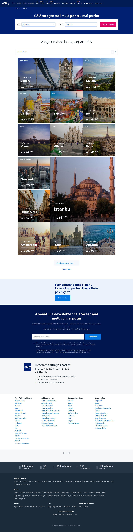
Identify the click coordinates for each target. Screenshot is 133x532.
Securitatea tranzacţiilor (103, 408)
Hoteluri (17, 416)
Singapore (66, 507)
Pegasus (71, 416)
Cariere (97, 411)
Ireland (98, 492)
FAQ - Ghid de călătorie (49, 426)
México (92, 481)
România (75, 496)
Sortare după (21, 52)
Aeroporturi (45, 416)
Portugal (63, 496)
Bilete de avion (28, 3)
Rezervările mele (100, 418)
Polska (56, 496)
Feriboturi (18, 423)
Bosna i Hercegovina (26, 492)
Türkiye (73, 507)
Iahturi (17, 421)
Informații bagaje (47, 423)
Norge (42, 496)
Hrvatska (92, 492)
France (79, 492)
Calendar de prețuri (47, 421)
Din (18, 24)
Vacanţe (49, 3)
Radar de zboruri (47, 406)
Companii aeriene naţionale (50, 411)
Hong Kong (51, 507)
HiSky (70, 406)
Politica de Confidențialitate (104, 421)
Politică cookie (100, 423)
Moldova (28, 496)
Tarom (70, 403)
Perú (112, 481)
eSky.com (62, 514)
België (16, 492)
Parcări (17, 436)
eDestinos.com (72, 514)
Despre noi (98, 401)
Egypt (16, 507)
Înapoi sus (66, 269)
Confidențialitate (100, 428)
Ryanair (70, 408)
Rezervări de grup (21, 433)
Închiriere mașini (68, 3)
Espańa (73, 492)
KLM (69, 418)
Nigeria (32, 507)
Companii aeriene (47, 408)
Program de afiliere (101, 413)
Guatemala (77, 481)
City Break (40, 3)
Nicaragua (99, 481)
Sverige (81, 496)
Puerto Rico (18, 485)
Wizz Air (70, 401)
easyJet (70, 421)
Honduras (85, 481)
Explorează (62, 298)
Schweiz (101, 496)
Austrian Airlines (73, 423)
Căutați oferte (108, 24)
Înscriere (93, 336)
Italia (103, 492)
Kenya (21, 507)
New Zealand (83, 507)
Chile (29, 481)
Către (61, 24)
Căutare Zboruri (20, 413)
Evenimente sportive (22, 443)
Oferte (79, 3)
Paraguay (26, 485)
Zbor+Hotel (16, 3)
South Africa (40, 507)
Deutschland (65, 492)
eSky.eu (55, 514)
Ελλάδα (85, 492)
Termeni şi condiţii (101, 416)
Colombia (44, 481)
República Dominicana (64, 481)
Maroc (27, 507)
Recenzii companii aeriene (50, 413)
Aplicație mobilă (46, 403)
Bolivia (24, 481)
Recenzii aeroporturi (48, 418)
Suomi (96, 496)
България (37, 492)
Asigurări (18, 431)
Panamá (107, 481)
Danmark (56, 492)
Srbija (69, 496)
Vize (16, 428)
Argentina (17, 481)
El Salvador (35, 481)
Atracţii (17, 441)
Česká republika (47, 492)
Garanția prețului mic (48, 401)
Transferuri (88, 3)
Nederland (35, 496)
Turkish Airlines (73, 413)
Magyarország (19, 496)
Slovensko (88, 496)
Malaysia (59, 507)
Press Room (99, 406)
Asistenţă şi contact (101, 426)
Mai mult (98, 3)
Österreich (49, 496)
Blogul (97, 403)
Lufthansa (71, 411)
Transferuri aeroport (22, 438)
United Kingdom (19, 499)
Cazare (57, 3)
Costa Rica (52, 481)
